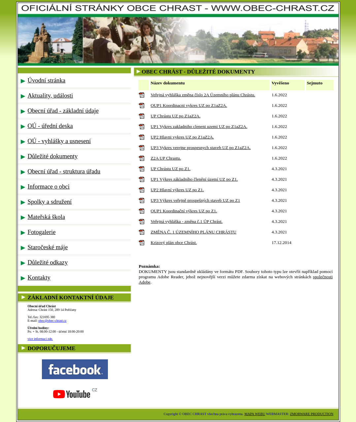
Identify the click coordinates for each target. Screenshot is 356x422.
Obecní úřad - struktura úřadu (64, 171)
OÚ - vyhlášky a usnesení (59, 140)
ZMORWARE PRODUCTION (312, 414)
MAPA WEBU (254, 414)
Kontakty (39, 277)
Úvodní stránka (47, 80)
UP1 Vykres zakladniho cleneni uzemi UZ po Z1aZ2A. (199, 126)
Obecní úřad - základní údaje (63, 110)
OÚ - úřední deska (50, 125)
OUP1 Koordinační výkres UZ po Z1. (184, 210)
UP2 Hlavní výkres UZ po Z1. (177, 189)
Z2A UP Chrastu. (166, 158)
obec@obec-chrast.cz (52, 320)
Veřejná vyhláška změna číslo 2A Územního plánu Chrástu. (203, 94)
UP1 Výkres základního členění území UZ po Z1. (194, 179)
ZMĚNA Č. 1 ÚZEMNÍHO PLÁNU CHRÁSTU (194, 231)
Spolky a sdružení (50, 201)
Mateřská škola (46, 216)
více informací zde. (40, 339)
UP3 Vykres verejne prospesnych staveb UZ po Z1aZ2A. (201, 147)
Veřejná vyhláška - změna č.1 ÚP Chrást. (187, 221)
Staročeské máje (48, 247)
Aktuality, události (50, 95)
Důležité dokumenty (53, 156)
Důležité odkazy (48, 262)
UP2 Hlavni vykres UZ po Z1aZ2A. (182, 137)
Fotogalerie (42, 231)
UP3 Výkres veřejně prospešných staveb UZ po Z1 (195, 200)
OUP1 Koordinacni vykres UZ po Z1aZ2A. (189, 105)
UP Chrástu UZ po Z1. (171, 168)
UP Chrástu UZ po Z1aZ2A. (176, 115)
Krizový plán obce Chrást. (174, 242)
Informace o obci (49, 186)
